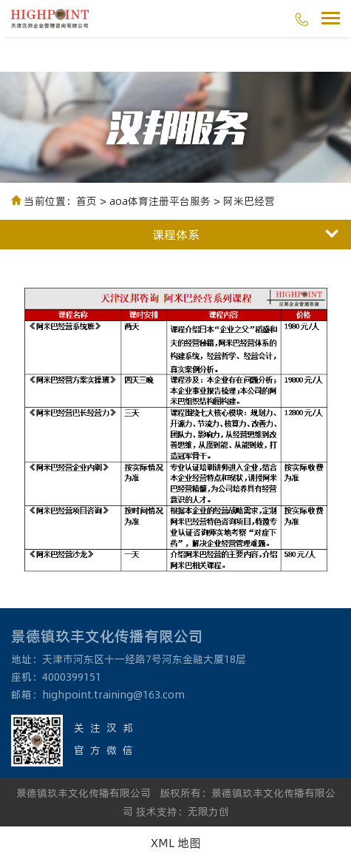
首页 (86, 201)
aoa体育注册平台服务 (160, 201)
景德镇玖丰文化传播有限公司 (83, 793)
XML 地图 (176, 842)
